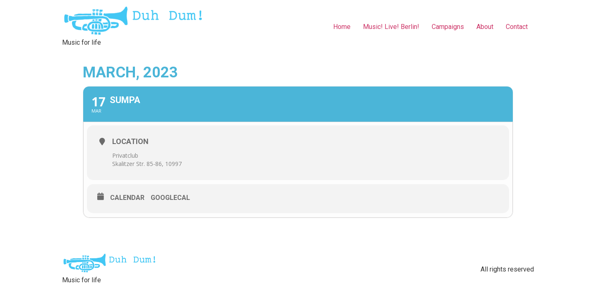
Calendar (127, 198)
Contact (517, 27)
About (484, 27)
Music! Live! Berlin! (391, 27)
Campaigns (448, 27)
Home (342, 27)
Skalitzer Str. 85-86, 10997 (147, 164)
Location (130, 141)
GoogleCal (170, 198)
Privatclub (125, 155)
